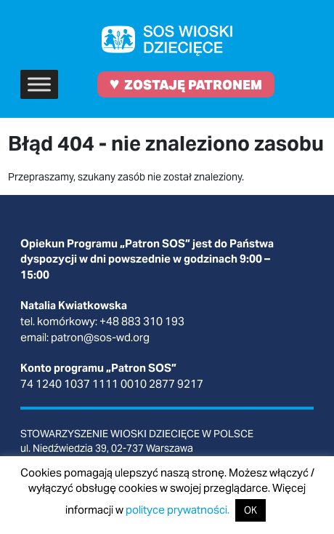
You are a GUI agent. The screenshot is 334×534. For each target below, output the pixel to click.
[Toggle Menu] (39, 84)
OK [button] (250, 510)
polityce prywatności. (177, 510)
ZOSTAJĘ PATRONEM (186, 83)
